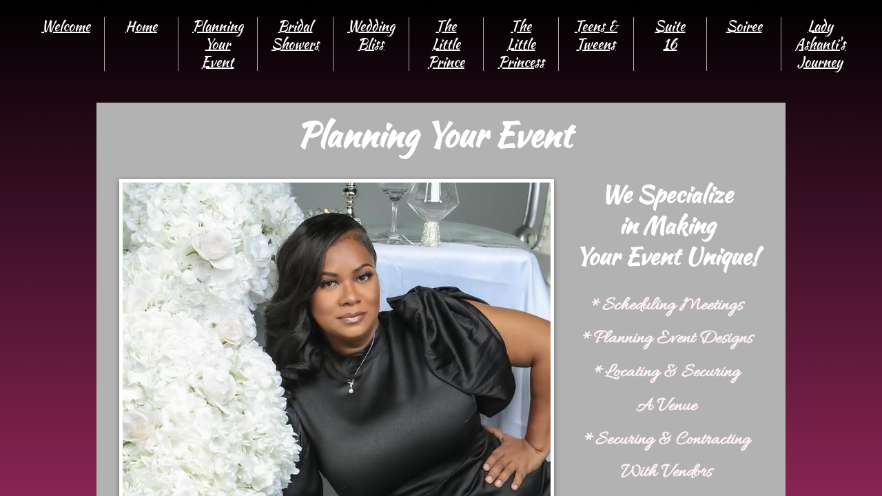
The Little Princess (521, 44)
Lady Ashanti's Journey (820, 44)
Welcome (65, 26)
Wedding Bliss (371, 35)
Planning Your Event (217, 44)
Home (141, 26)
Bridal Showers (295, 35)
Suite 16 (670, 35)
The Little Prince (446, 44)
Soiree (744, 26)
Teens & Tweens (596, 35)
